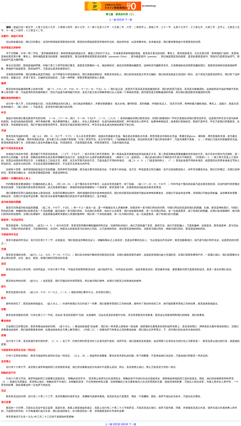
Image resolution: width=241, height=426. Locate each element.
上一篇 (112, 19)
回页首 (116, 424)
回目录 (120, 19)
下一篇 (128, 19)
